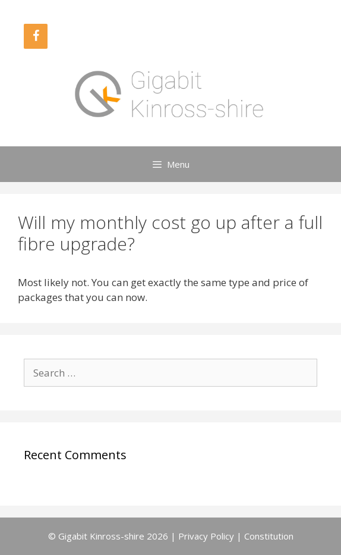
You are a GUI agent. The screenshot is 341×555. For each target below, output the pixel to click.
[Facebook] (36, 36)
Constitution (268, 536)
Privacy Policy (206, 536)
